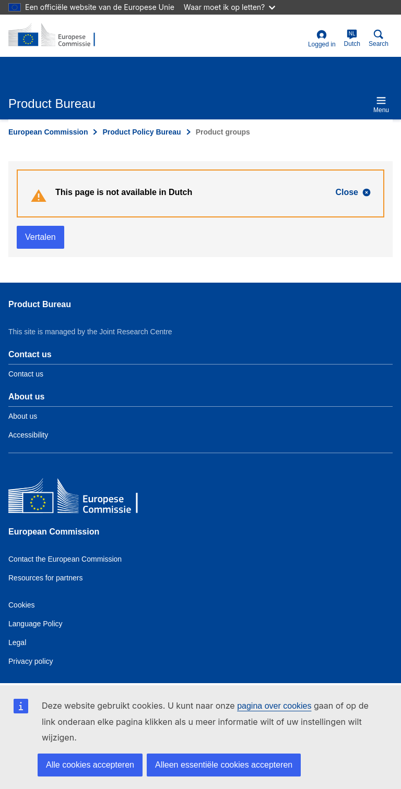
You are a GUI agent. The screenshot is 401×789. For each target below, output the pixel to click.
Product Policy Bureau (141, 132)
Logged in (322, 39)
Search (378, 38)
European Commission (48, 132)
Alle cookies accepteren (90, 764)
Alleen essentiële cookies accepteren (223, 764)
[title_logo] (59, 35)
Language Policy (35, 624)
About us (22, 416)
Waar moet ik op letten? (229, 7)
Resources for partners (45, 578)
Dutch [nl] (352, 38)
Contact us (25, 374)
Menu (381, 104)
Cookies (21, 605)
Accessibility (28, 435)
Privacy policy (30, 661)
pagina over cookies (274, 705)
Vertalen (40, 237)
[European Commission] (84, 498)
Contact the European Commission (65, 559)
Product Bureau (39, 304)
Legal (17, 642)
